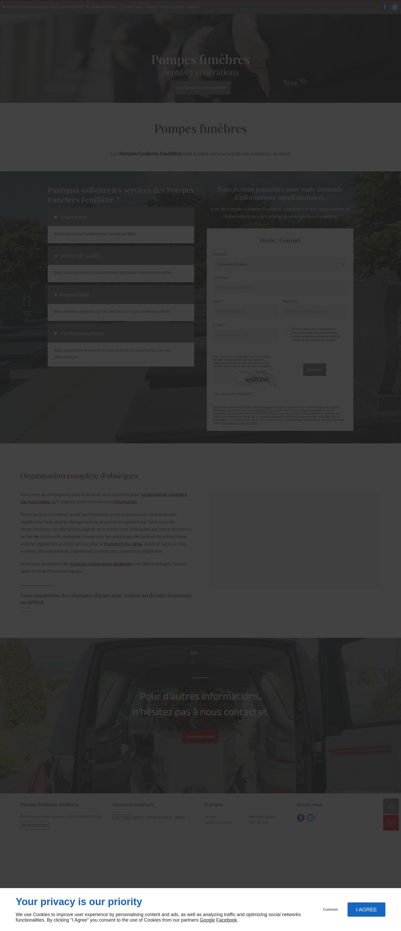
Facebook (226, 920)
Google (207, 920)
